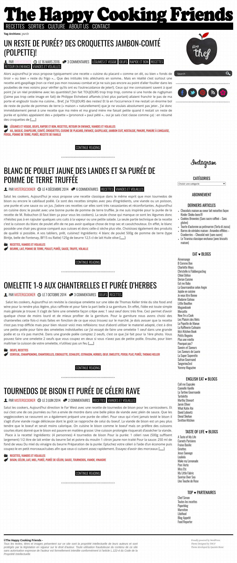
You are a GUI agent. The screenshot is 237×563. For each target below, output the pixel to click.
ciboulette (61, 354)
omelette (114, 354)
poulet (48, 248)
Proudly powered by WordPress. (206, 540)
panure (141, 130)
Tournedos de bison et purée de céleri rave (72, 390)
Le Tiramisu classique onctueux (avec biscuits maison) (204, 240)
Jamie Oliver (184, 404)
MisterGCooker (24, 189)
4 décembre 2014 (57, 189)
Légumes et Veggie (104, 61)
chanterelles (46, 354)
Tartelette (183, 396)
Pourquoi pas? (185, 343)
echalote (74, 354)
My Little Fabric (186, 473)
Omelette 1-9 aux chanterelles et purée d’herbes (80, 285)
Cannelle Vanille (186, 388)
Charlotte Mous (186, 267)
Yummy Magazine (187, 367)
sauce (65, 248)
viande (91, 460)
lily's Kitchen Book (187, 331)
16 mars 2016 (51, 61)
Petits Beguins (185, 335)
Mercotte (182, 311)
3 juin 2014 (53, 400)
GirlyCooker (22, 61)
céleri (21, 460)
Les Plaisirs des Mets (189, 319)
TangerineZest (185, 363)
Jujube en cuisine (186, 291)
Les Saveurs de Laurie (189, 351)
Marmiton (183, 509)
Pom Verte (183, 465)
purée (35, 134)
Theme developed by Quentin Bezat (207, 547)
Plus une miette (186, 339)
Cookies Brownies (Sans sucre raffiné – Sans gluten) (204, 220)
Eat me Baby (184, 283)
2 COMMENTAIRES (79, 400)
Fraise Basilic (185, 445)
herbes (97, 354)
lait (21, 248)
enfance (88, 130)
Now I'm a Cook (185, 315)
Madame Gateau (186, 299)
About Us (78, 26)
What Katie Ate (185, 408)
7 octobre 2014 (56, 294)
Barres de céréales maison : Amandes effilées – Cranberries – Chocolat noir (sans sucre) (205, 232)
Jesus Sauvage (185, 453)
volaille (83, 248)
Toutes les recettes (187, 501)
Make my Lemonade (188, 461)
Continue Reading (88, 147)
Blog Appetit (184, 517)
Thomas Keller (151, 354)
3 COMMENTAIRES (78, 61)
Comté (41, 130)
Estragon (86, 354)
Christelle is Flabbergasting (192, 271)
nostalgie (130, 130)
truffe (73, 248)
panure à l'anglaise (157, 130)
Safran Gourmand (187, 359)
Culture (56, 26)
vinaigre (101, 460)
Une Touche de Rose (188, 481)
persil (7, 134)
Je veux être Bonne (187, 295)
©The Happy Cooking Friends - (23, 540)
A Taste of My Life (187, 437)
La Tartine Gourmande (189, 392)
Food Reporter (185, 521)
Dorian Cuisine (185, 279)
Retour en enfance (17, 66)
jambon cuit (116, 130)
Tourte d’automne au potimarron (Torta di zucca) (205, 226)
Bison (13, 460)
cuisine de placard (72, 130)
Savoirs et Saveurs (187, 347)
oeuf (105, 354)
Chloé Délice (184, 275)
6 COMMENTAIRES (87, 189)
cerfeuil (15, 354)
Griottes (182, 449)
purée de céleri (55, 460)
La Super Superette (188, 355)
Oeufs (123, 61)
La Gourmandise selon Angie (192, 287)
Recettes (15, 26)
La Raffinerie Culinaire (189, 327)
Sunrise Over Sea (186, 477)
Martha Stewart (186, 400)
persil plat (127, 354)
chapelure (30, 130)
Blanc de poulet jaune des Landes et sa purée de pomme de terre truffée (79, 175)
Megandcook (184, 307)
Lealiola (182, 457)
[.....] (33, 119)
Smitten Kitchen (186, 420)
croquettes (53, 130)
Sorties (36, 26)
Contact (101, 26)
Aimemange (184, 259)
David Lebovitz (185, 412)
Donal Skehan (185, 416)
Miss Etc (182, 469)
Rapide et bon (139, 61)
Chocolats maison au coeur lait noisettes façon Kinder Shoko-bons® (205, 212)
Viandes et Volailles (46, 66)
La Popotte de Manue (188, 323)
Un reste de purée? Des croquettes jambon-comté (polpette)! (82, 47)
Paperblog (183, 505)
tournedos (79, 460)
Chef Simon (184, 497)
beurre (14, 248)
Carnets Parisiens (187, 441)
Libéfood (182, 513)
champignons (29, 354)
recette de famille (50, 134)
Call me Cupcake (186, 384)
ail (11, 130)
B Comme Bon (185, 263)
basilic (19, 130)
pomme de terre (21, 134)
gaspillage (101, 130)
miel (34, 460)
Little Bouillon (185, 303)
